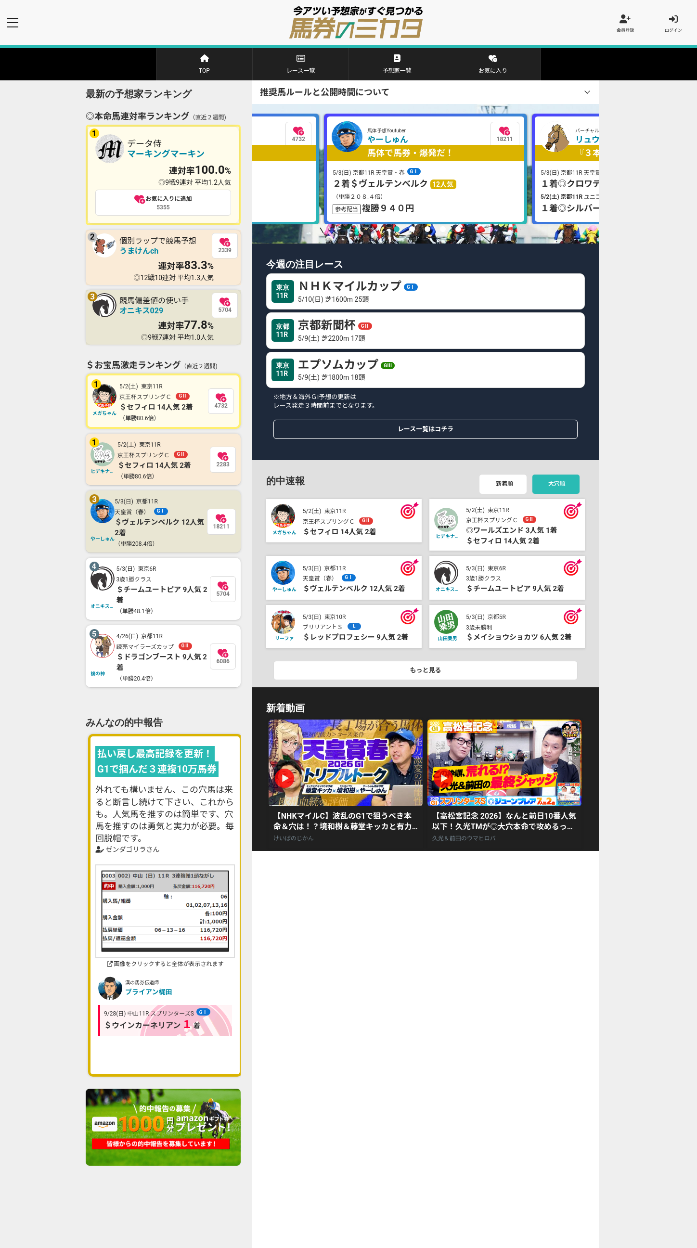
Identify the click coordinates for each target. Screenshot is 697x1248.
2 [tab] (412, 231)
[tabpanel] (425, 171)
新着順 (504, 485)
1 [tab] (397, 231)
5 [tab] (458, 231)
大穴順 (557, 485)
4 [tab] (443, 231)
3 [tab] (427, 231)
